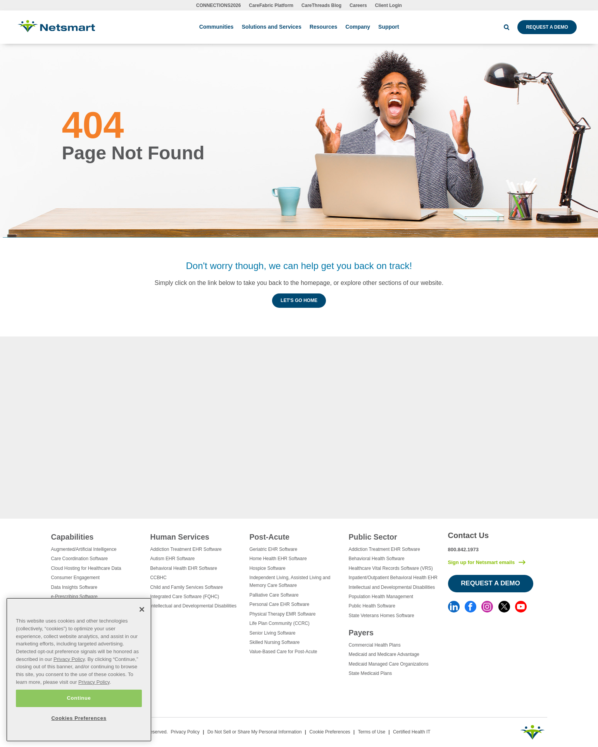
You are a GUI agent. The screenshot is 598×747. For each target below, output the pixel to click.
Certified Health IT (412, 732)
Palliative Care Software (274, 595)
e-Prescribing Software (74, 596)
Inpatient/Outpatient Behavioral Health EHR (393, 577)
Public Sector (373, 537)
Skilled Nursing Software (275, 642)
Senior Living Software (273, 633)
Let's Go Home (299, 300)
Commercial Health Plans (375, 645)
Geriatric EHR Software (274, 549)
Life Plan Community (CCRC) (280, 623)
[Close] (141, 609)
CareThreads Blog (321, 5)
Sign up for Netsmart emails (481, 562)
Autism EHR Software (172, 558)
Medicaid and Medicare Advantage (384, 654)
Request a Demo (547, 27)
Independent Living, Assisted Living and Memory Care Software (290, 581)
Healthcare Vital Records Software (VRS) (391, 568)
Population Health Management (381, 596)
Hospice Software (268, 568)
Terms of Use (371, 732)
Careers (358, 5)
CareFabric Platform (271, 5)
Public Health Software (372, 606)
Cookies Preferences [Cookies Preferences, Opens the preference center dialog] (78, 718)
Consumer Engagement (75, 577)
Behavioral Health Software (377, 558)
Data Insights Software (74, 587)
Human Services (179, 537)
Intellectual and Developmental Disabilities (193, 606)
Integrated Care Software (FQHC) (184, 596)
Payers (361, 632)
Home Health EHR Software (278, 558)
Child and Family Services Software (186, 587)
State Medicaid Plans (370, 673)
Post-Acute (270, 537)
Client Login (388, 5)
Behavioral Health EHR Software (183, 568)
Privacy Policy (185, 732)
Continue (79, 698)
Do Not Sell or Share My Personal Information (254, 732)
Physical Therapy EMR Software (283, 614)
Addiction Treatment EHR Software (186, 549)
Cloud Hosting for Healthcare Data (86, 568)
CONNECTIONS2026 (218, 5)
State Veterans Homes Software (381, 615)
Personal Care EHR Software (280, 604)
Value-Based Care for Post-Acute (283, 651)
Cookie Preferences (329, 732)
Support (388, 27)
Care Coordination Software (79, 558)
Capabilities (72, 537)
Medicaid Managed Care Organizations (389, 664)
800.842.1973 (463, 549)
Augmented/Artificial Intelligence (84, 549)
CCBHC (158, 577)
